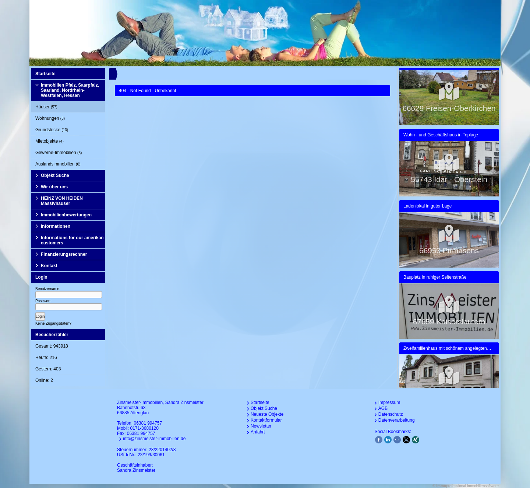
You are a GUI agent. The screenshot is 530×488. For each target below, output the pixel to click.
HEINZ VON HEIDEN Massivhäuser (62, 201)
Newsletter (261, 426)
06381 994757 (148, 423)
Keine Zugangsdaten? (53, 323)
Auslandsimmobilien (57, 164)
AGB (383, 408)
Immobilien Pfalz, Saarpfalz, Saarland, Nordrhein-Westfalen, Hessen (70, 90)
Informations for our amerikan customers (72, 240)
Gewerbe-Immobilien (58, 152)
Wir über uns (54, 186)
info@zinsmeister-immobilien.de (154, 438)
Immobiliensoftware (483, 486)
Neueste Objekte (267, 414)
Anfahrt (258, 432)
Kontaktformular (266, 420)
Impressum (389, 402)
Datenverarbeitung (396, 420)
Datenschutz (390, 414)
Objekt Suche (55, 175)
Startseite (45, 73)
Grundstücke (51, 129)
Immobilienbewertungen (66, 214)
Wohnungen (50, 118)
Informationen (55, 226)
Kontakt (49, 265)
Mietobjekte (49, 141)
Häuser (46, 106)
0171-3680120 (144, 428)
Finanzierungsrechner (64, 254)
